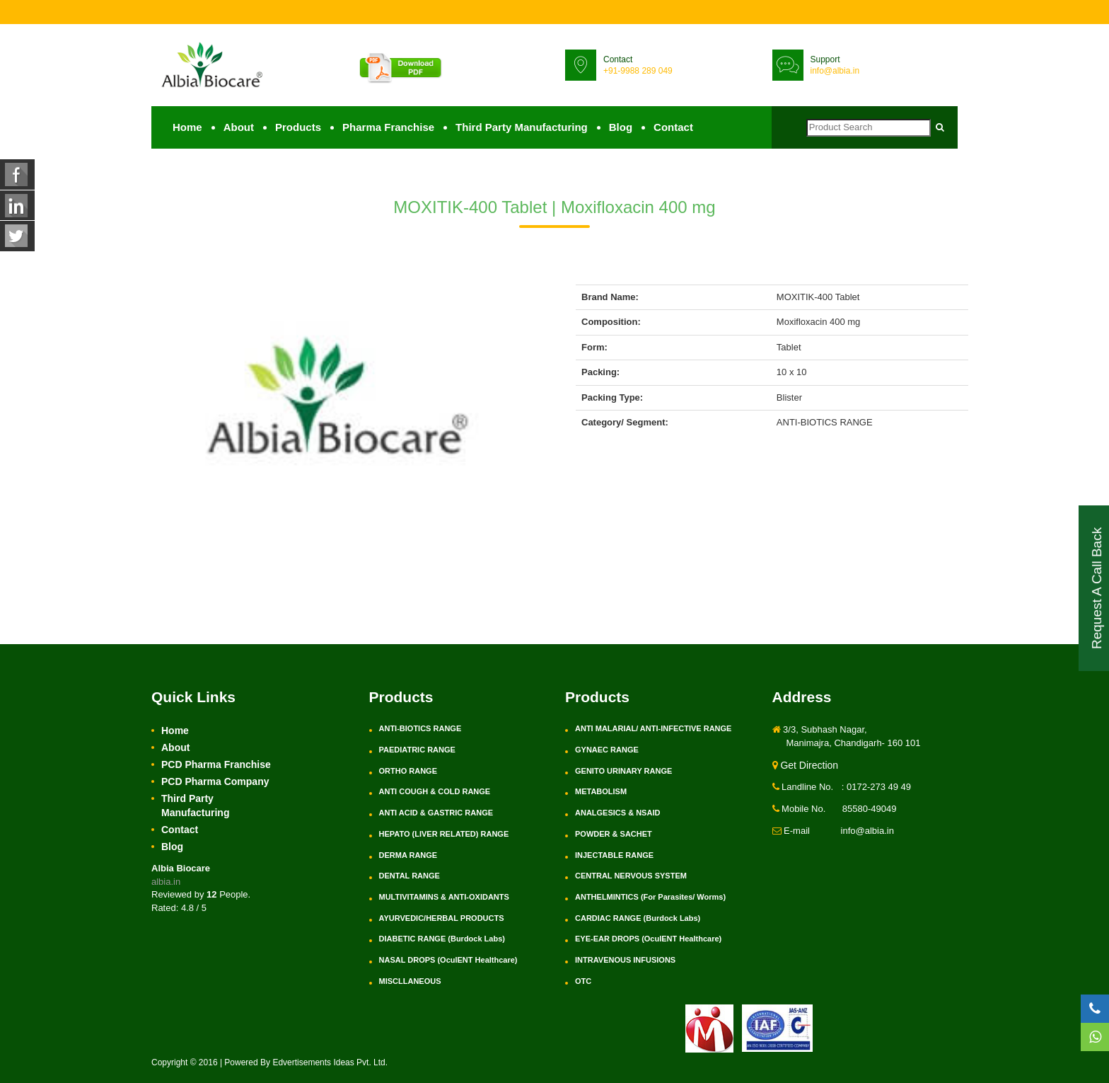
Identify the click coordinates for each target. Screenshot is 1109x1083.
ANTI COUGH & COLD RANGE (435, 792)
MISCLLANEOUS (410, 982)
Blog (620, 128)
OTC (583, 982)
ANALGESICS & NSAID (617, 813)
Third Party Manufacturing (521, 128)
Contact (673, 128)
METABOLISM (601, 792)
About (238, 128)
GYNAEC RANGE (607, 750)
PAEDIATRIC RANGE (417, 750)
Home (187, 128)
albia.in (165, 882)
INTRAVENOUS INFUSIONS (625, 960)
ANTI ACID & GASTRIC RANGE (436, 813)
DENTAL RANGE (409, 876)
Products (298, 128)
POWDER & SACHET (613, 834)
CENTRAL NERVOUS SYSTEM (631, 876)
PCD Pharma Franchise (216, 765)
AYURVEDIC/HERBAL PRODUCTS (441, 919)
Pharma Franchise (388, 128)
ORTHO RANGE (408, 771)
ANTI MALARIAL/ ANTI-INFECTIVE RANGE (653, 729)
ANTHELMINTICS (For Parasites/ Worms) (650, 897)
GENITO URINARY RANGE (623, 771)
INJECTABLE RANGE (614, 855)
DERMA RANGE (408, 855)
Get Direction (805, 766)
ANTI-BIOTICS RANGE (420, 729)
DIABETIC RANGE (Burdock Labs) (442, 939)
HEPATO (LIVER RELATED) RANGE (444, 834)
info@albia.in (835, 71)
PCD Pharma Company (215, 782)
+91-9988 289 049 (638, 71)
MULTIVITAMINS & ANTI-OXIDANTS (444, 897)
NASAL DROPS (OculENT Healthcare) (448, 960)
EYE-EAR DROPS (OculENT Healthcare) (648, 939)
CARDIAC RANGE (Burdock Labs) (637, 919)
